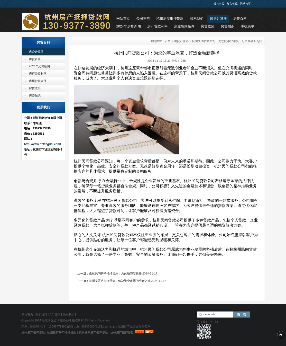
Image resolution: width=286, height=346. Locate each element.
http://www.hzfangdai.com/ (42, 144)
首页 (168, 41)
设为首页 (219, 3)
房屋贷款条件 (184, 26)
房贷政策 (207, 26)
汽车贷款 (54, 314)
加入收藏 (232, 3)
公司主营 (143, 18)
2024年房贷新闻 (128, 26)
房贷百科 (240, 18)
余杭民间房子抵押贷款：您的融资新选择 (115, 273)
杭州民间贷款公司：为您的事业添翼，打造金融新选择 (227, 41)
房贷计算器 (218, 18)
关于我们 (41, 314)
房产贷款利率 (157, 26)
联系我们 (196, 18)
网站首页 (245, 3)
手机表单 (247, 26)
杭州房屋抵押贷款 (170, 18)
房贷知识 (227, 26)
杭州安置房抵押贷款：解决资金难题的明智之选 (119, 281)
